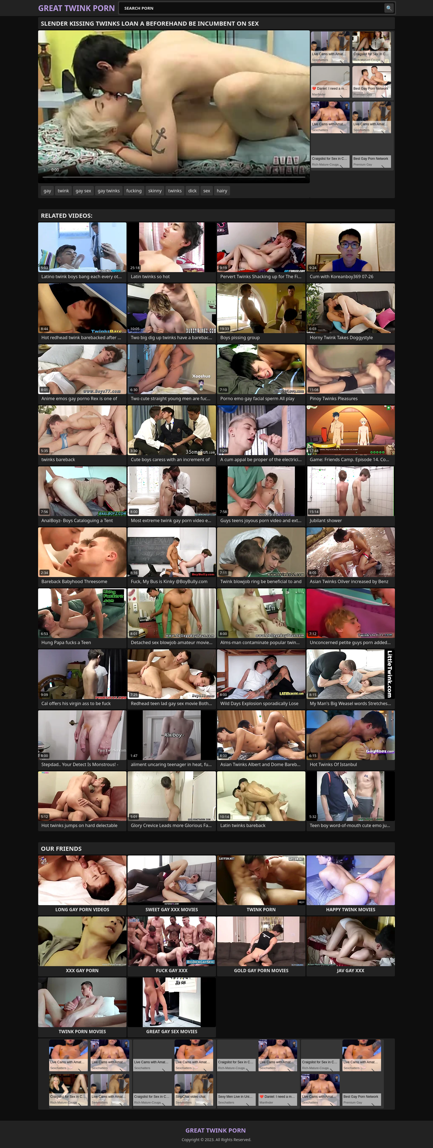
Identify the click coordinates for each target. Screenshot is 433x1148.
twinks (175, 191)
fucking (134, 191)
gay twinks (109, 191)
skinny (155, 191)
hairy (222, 191)
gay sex (83, 191)
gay (47, 191)
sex (206, 191)
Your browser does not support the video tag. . (174, 106)
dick (192, 191)
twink (63, 191)
